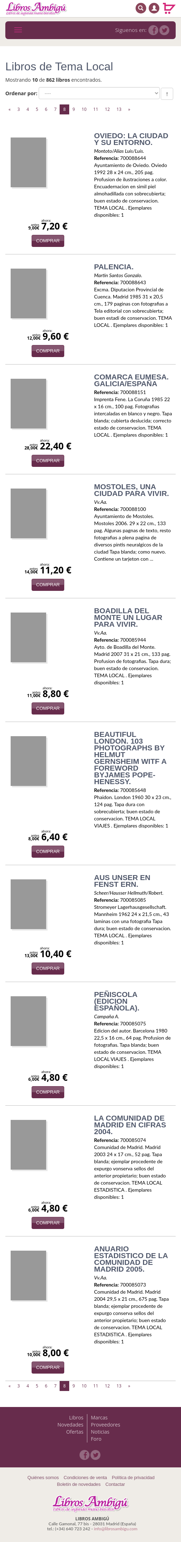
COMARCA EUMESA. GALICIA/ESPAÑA (131, 380)
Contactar (115, 1484)
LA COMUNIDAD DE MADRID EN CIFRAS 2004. (130, 1125)
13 (118, 109)
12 (107, 109)
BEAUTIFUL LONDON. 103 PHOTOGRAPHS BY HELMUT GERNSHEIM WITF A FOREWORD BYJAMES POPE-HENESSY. (130, 758)
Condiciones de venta (85, 1477)
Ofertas (74, 1431)
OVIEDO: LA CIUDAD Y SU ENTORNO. (131, 138)
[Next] (129, 109)
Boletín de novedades (79, 1484)
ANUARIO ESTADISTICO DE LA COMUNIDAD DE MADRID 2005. (131, 1259)
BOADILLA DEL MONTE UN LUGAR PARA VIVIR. (128, 617)
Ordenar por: (21, 93)
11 (95, 109)
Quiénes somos (43, 1477)
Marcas (99, 1417)
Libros (76, 1417)
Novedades (70, 1424)
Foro (96, 1438)
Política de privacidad (133, 1477)
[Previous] (9, 109)
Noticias (100, 1431)
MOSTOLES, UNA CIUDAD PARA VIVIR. (131, 489)
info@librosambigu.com (115, 1528)
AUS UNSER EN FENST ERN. (122, 880)
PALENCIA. (114, 267)
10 (84, 109)
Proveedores (105, 1424)
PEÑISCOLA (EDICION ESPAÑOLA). (116, 1001)
